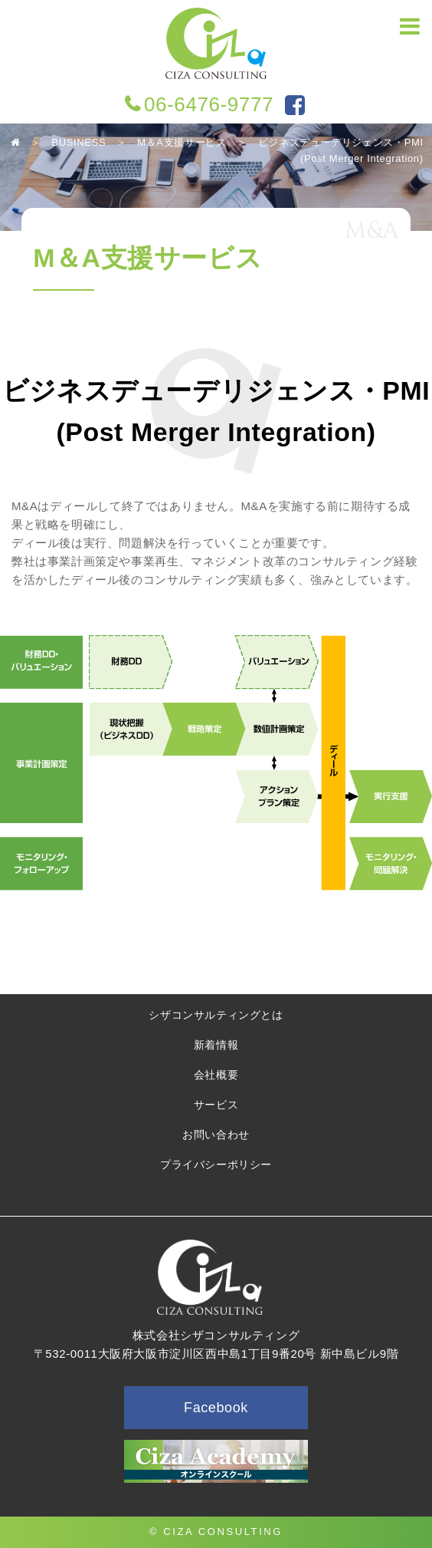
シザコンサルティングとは (216, 1015)
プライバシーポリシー (216, 1164)
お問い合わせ (216, 1134)
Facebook (216, 1407)
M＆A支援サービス (181, 142)
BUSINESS (78, 142)
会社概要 (216, 1075)
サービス (216, 1104)
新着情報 (216, 1045)
